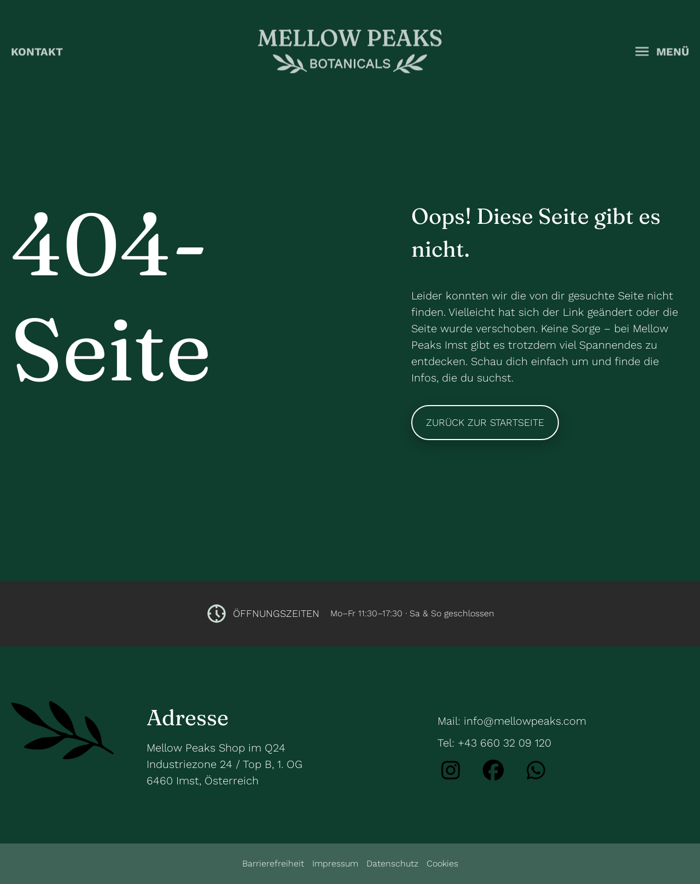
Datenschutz (392, 863)
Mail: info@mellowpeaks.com (512, 720)
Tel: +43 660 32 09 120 (494, 742)
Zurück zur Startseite (485, 422)
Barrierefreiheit (273, 863)
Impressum (335, 863)
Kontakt (37, 50)
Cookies (442, 863)
